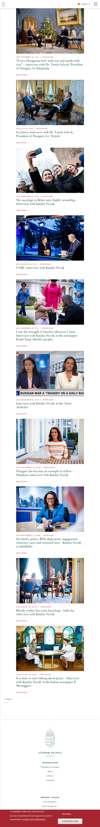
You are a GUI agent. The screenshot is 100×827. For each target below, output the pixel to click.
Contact (50, 776)
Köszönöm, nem (70, 822)
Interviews (47, 57)
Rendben (66, 815)
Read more (21, 75)
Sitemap (50, 780)
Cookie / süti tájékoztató (33, 820)
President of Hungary (50, 767)
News (50, 771)
